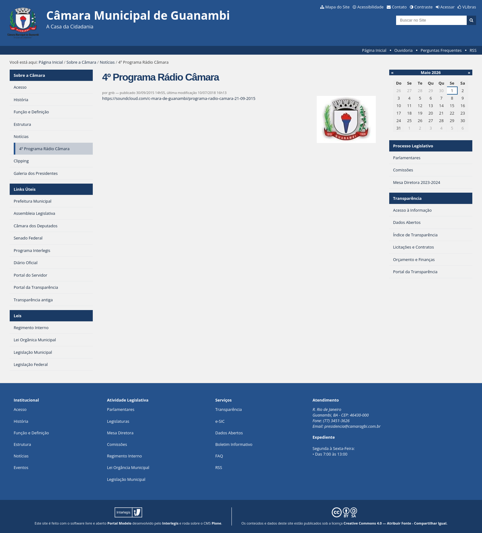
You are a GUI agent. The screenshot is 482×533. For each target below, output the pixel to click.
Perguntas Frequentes (440, 50)
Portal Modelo (119, 523)
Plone (216, 523)
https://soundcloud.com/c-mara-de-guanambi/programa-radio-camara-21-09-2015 (178, 98)
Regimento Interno (124, 456)
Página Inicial (374, 50)
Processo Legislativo (413, 146)
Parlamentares (120, 409)
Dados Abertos (229, 433)
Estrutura (22, 444)
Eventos (21, 467)
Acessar (447, 7)
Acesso (20, 409)
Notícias (107, 62)
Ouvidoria (403, 50)
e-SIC (220, 421)
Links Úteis (25, 189)
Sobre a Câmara (81, 62)
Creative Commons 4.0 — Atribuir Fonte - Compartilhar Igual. (396, 523)
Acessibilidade (370, 7)
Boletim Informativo (233, 444)
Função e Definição (31, 433)
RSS (473, 50)
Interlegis (170, 523)
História (21, 421)
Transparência (407, 198)
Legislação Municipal (126, 479)
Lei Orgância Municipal (128, 467)
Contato (399, 7)
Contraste (424, 7)
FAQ (219, 456)
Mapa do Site (337, 7)
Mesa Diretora (120, 433)
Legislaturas (118, 421)
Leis (18, 315)
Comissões (117, 444)
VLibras (469, 7)
